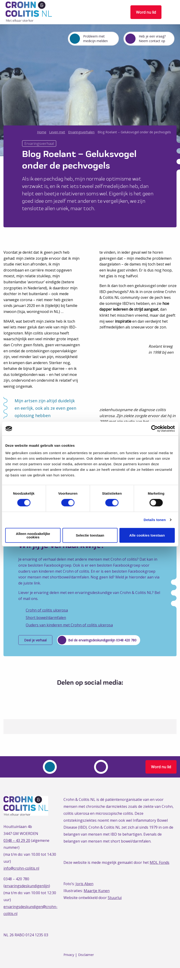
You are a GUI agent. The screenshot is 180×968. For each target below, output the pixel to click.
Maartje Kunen (97, 890)
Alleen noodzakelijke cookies (33, 535)
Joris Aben (84, 883)
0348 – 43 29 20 (16, 840)
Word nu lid (146, 12)
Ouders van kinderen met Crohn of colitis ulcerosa (69, 625)
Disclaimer (86, 954)
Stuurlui (115, 897)
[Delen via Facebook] (76, 694)
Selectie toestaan (90, 535)
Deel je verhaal (35, 640)
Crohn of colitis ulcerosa (47, 610)
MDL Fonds (159, 862)
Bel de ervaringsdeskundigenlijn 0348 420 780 (102, 640)
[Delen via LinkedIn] (93, 694)
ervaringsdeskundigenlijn (27, 885)
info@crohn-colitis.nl (21, 868)
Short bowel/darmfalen (46, 617)
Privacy (68, 954)
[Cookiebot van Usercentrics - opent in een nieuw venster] (154, 428)
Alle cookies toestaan (147, 535)
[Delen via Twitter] (85, 694)
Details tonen (155, 520)
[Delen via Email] (102, 694)
